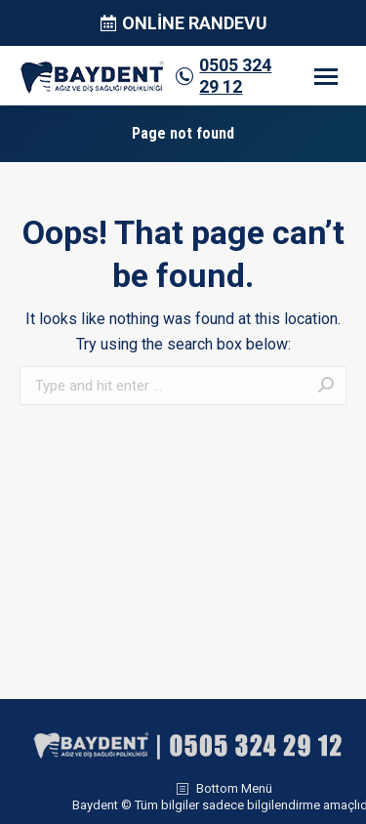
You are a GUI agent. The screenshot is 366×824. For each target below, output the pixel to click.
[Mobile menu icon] (325, 77)
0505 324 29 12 (235, 76)
